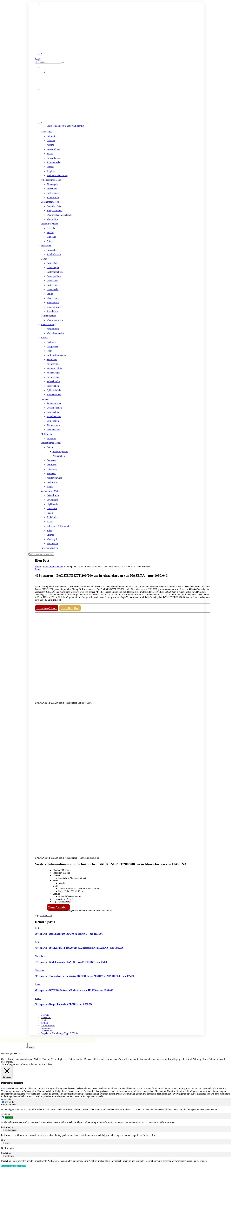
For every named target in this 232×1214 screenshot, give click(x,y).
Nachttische (52, 482)
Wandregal (52, 539)
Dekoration (52, 136)
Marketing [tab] (6, 1154)
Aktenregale (52, 184)
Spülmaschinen (54, 394)
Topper (50, 486)
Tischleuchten (53, 425)
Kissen (50, 153)
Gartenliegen (53, 267)
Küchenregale (53, 364)
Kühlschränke (53, 381)
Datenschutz (46, 1030)
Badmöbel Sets (54, 206)
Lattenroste (52, 469)
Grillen (50, 294)
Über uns (45, 1015)
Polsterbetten (59, 456)
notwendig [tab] (6, 1100)
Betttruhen (52, 464)
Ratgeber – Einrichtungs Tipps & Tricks (59, 1033)
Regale (50, 513)
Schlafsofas (52, 517)
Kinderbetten (53, 329)
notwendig (10, 1103)
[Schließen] (7, 1073)
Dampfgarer (52, 346)
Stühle (50, 241)
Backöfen (51, 342)
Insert (34, 1048)
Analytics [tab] (5, 1115)
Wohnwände (52, 543)
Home (38, 566)
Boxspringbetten (60, 451)
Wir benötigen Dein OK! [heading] (11, 1054)
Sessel (50, 521)
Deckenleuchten (54, 407)
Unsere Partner (48, 1025)
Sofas (49, 530)
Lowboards (52, 508)
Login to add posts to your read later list (65, 126)
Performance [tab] (7, 1128)
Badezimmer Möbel (50, 202)
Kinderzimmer (47, 324)
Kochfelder (52, 359)
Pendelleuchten (54, 416)
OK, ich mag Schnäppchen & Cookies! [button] (34, 1065)
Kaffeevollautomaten (56, 355)
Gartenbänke (53, 263)
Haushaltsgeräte (48, 315)
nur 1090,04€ (70, 608)
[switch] (3, 1118)
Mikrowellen (53, 386)
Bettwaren (51, 460)
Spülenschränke (54, 390)
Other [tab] (3, 1141)
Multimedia (46, 434)
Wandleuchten (53, 429)
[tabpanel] (116, 1110)
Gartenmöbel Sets (55, 272)
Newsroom (46, 1017)
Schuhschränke (54, 254)
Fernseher (51, 438)
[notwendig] (3, 1103)
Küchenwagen (53, 372)
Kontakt (44, 1023)
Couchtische (52, 499)
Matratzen (51, 473)
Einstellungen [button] (8, 1065)
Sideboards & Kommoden (59, 526)
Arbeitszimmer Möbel (51, 180)
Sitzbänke (51, 237)
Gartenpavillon (54, 276)
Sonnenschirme (54, 307)
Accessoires (46, 131)
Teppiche (51, 171)
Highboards (52, 504)
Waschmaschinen (55, 320)
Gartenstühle (53, 285)
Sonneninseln (53, 302)
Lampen (44, 399)
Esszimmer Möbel (49, 223)
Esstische (51, 228)
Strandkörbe (52, 311)
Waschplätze (52, 219)
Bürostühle (52, 188)
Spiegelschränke (54, 210)
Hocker (50, 232)
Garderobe (52, 250)
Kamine (50, 145)
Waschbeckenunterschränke (60, 215)
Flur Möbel (46, 245)
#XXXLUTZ (46, 915)
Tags (37, 915)
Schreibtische (53, 197)
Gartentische (53, 289)
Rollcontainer (53, 193)
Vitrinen (50, 535)
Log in (38, 59)
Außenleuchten (54, 403)
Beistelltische (53, 495)
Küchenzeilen (53, 377)
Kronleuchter (53, 412)
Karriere (45, 1020)
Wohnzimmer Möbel (50, 491)
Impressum (46, 1028)
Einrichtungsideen (49, 548)
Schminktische (53, 162)
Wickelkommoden (55, 333)
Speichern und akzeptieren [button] (13, 1167)
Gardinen (51, 140)
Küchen (44, 337)
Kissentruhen (53, 298)
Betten (50, 447)
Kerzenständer (53, 149)
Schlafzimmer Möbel (51, 443)
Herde (49, 351)
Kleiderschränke (54, 478)
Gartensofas (52, 280)
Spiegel (50, 166)
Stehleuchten (53, 421)
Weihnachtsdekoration (57, 175)
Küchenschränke (54, 368)
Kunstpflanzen (53, 158)
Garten (44, 258)
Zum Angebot (47, 608)
